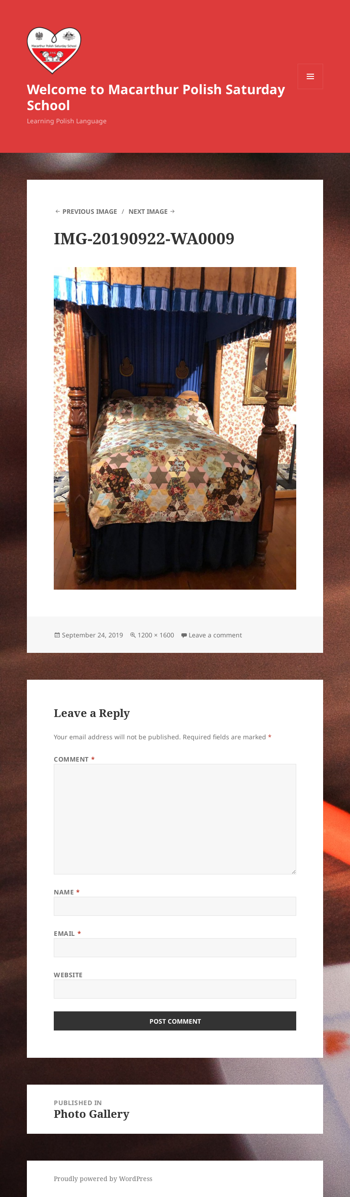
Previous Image (89, 211)
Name (67, 892)
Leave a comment (215, 635)
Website (68, 974)
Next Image (148, 211)
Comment (74, 759)
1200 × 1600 (156, 635)
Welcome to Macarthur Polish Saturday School (156, 97)
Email (67, 933)
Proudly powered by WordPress (103, 1178)
